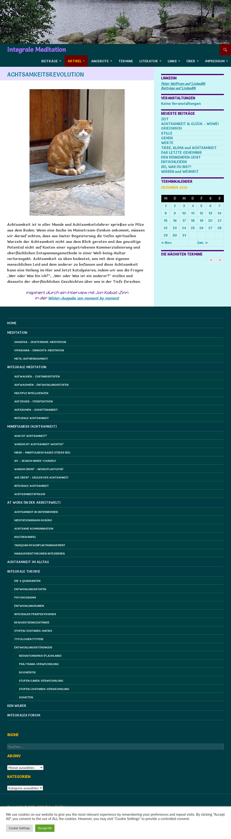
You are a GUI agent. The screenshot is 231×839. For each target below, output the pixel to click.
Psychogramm (25, 597)
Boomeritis (27, 672)
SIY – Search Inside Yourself (35, 461)
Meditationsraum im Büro (33, 520)
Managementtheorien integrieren (39, 553)
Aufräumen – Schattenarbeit (36, 409)
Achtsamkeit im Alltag (28, 562)
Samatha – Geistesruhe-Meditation (40, 342)
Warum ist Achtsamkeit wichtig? (39, 444)
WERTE (167, 142)
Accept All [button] (45, 828)
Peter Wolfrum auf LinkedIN (183, 83)
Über (191, 61)
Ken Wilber (16, 706)
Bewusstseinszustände (31, 622)
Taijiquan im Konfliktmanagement (39, 545)
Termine (125, 61)
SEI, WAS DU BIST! (176, 166)
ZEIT (165, 119)
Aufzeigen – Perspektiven (33, 401)
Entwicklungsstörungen (33, 647)
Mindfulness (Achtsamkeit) (32, 426)
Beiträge (49, 61)
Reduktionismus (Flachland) (40, 655)
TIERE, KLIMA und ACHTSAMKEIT (189, 147)
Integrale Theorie (23, 571)
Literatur (148, 61)
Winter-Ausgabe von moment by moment (83, 298)
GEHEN (167, 138)
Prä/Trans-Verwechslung (39, 664)
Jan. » (202, 242)
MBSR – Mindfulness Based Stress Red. (42, 452)
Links (172, 61)
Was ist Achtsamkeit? (30, 436)
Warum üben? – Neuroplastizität (39, 469)
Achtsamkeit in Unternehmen (36, 512)
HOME (11, 323)
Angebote (100, 61)
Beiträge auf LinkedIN (178, 88)
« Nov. (166, 242)
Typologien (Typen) (28, 639)
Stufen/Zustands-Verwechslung (44, 689)
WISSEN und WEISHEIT (180, 171)
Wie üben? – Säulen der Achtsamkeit (41, 477)
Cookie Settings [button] (19, 828)
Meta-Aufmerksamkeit (31, 358)
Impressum (215, 61)
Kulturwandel (25, 537)
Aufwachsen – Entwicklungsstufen (41, 384)
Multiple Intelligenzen (31, 393)
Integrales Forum (23, 715)
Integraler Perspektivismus (35, 614)
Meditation (17, 332)
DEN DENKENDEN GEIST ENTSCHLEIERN (181, 159)
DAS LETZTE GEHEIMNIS (181, 152)
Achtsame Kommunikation (33, 528)
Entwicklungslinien (29, 606)
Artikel (74, 61)
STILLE (166, 133)
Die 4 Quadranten (27, 581)
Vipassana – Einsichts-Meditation (39, 350)
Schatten (26, 697)
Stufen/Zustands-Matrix (33, 630)
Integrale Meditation (36, 49)
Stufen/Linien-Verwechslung (41, 680)
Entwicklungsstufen (30, 589)
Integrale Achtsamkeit (31, 418)
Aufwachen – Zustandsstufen (37, 376)
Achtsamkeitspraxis (29, 494)
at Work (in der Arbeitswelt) (34, 502)
